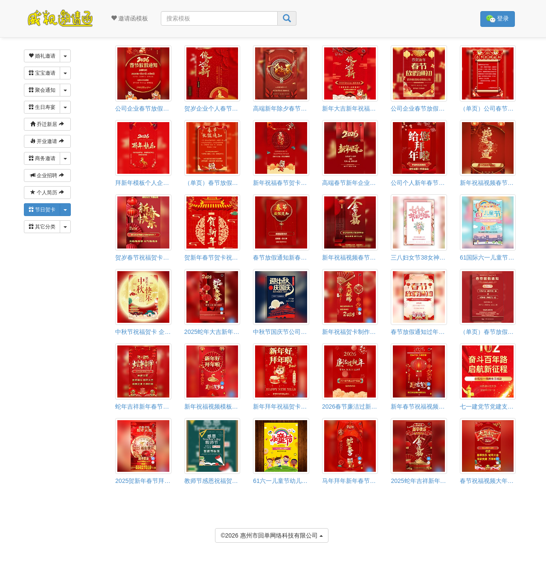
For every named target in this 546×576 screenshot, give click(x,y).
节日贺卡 (42, 210)
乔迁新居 (47, 124)
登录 (497, 19)
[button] (5, 572)
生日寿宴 (42, 107)
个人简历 (47, 193)
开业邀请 (47, 141)
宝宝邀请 (42, 73)
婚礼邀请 (42, 56)
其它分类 (42, 227)
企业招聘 (47, 175)
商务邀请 (42, 158)
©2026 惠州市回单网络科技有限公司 (271, 535)
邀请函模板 (129, 18)
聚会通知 (42, 90)
